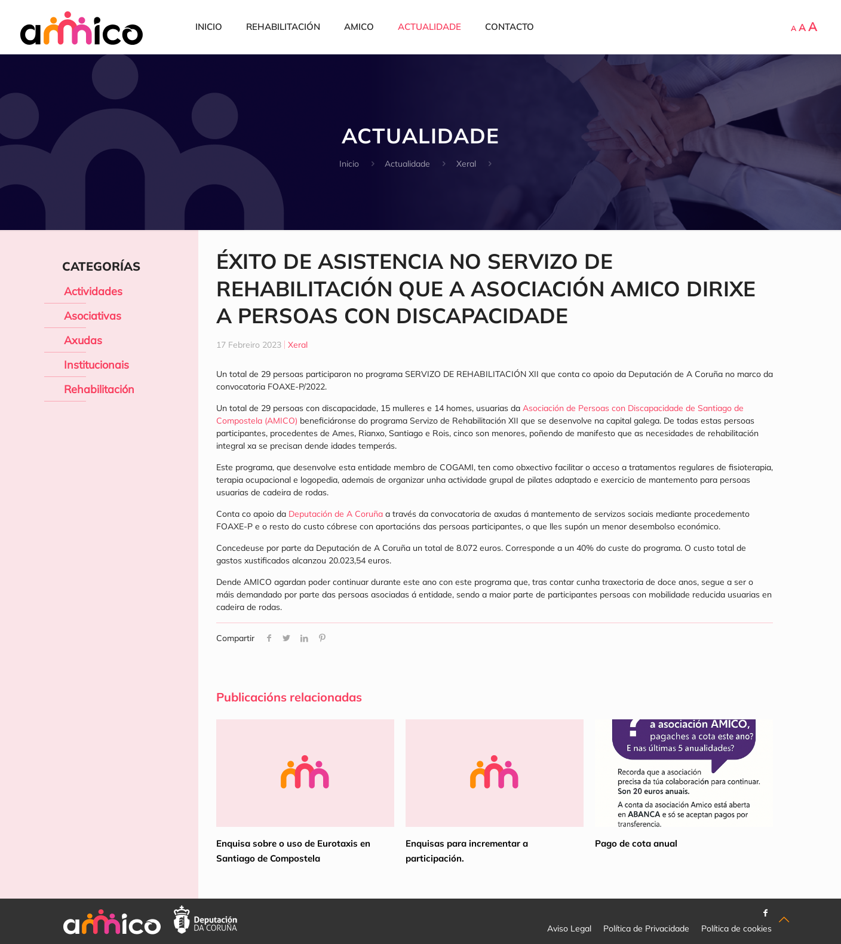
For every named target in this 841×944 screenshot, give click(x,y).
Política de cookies (736, 928)
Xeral (466, 163)
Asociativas (92, 316)
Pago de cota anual (636, 843)
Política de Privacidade (646, 928)
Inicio (349, 163)
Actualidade (407, 163)
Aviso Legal (569, 928)
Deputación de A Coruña (336, 513)
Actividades (93, 291)
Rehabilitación (99, 389)
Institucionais (96, 365)
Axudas (83, 340)
